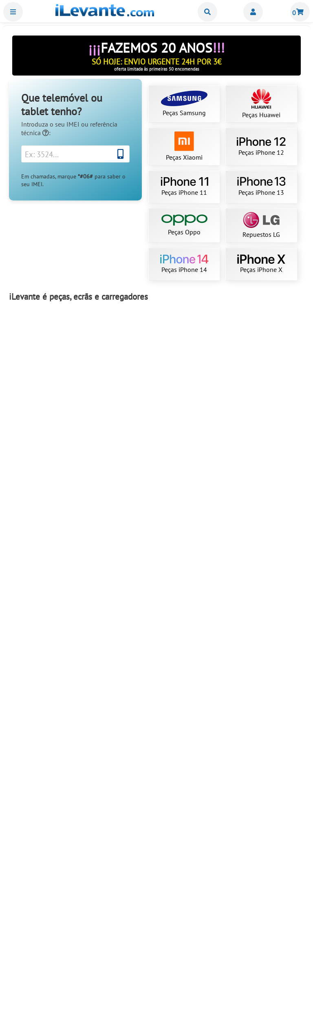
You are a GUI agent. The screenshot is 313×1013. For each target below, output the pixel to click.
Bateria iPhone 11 (57, 678)
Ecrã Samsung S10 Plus (156, 967)
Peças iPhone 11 (184, 186)
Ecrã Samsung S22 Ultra (57, 533)
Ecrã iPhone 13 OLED (156, 533)
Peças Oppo (184, 225)
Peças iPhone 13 (261, 186)
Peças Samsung (184, 104)
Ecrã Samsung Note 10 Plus (57, 822)
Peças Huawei (261, 104)
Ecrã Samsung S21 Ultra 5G (256, 389)
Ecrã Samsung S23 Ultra (156, 389)
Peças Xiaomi (184, 146)
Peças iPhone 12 (261, 146)
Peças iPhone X (261, 264)
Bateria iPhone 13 (256, 967)
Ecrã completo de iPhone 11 (57, 389)
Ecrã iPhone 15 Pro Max (256, 533)
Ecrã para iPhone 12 (256, 678)
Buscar (207, 12)
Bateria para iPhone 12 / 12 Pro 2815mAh (156, 678)
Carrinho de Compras (300, 12)
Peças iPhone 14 (184, 264)
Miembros (253, 12)
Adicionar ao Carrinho (57, 427)
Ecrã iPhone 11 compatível (156, 822)
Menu (13, 12)
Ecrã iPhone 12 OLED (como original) (256, 822)
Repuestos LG (261, 225)
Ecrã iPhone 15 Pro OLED (57, 967)
